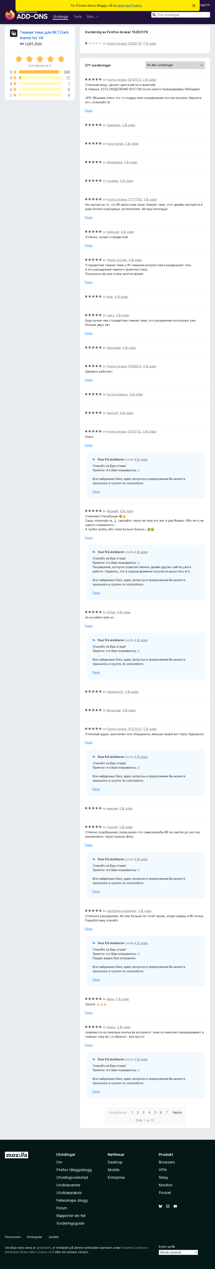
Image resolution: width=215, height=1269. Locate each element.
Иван (110, 999)
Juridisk (53, 1237)
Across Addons (117, 394)
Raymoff (112, 413)
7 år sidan (149, 43)
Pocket (165, 1193)
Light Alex (33, 43)
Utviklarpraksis (69, 1193)
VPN (163, 1170)
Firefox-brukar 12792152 (124, 431)
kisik (110, 296)
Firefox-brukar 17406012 (124, 366)
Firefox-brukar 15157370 (124, 729)
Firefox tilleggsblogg (74, 1170)
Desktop (115, 1162)
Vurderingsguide (70, 1223)
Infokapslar (34, 1237)
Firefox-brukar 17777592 (124, 199)
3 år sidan (131, 143)
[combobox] (180, 15)
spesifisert (44, 1247)
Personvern (13, 1237)
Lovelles (112, 181)
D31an (111, 612)
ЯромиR (112, 511)
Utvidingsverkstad (72, 1177)
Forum (61, 1208)
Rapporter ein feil (70, 1215)
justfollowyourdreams (121, 911)
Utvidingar (60, 16)
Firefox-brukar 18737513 (124, 79)
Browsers (167, 1162)
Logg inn (204, 4)
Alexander (114, 347)
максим (112, 808)
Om (59, 1162)
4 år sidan (127, 232)
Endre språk (167, 1246)
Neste (177, 1112)
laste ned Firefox (130, 5)
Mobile (113, 1170)
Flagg (88, 110)
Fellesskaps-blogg (72, 1200)
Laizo (110, 315)
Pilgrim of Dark (117, 260)
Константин (115, 143)
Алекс (111, 1027)
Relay (163, 1177)
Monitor (165, 1185)
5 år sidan (150, 729)
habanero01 (115, 691)
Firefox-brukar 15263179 (124, 43)
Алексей (113, 232)
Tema (77, 16)
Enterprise (116, 1177)
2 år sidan (149, 79)
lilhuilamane (115, 162)
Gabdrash (113, 125)
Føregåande (117, 1112)
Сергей (112, 827)
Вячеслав (114, 710)
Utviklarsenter (68, 1185)
